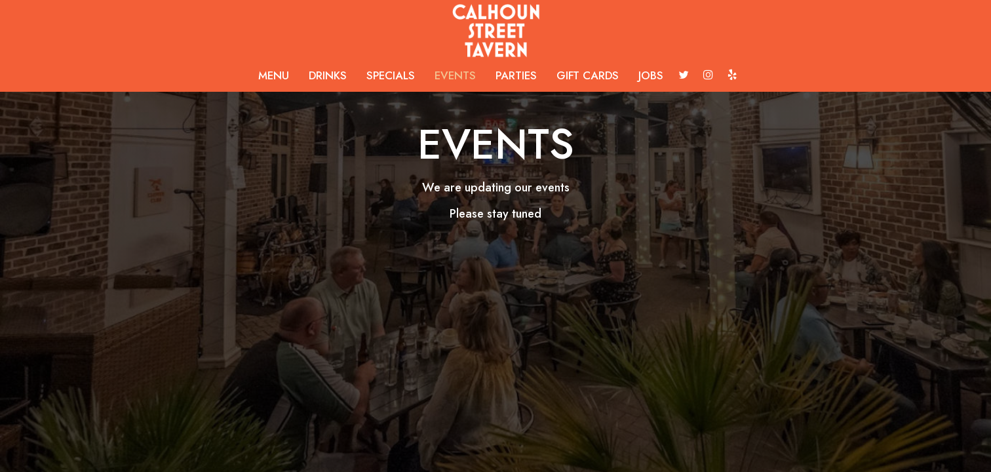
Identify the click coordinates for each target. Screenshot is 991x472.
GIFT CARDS (587, 75)
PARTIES (516, 75)
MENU (273, 75)
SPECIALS (390, 75)
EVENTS (455, 75)
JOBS (650, 75)
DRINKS (328, 75)
